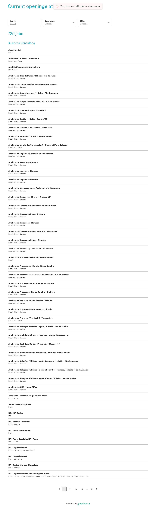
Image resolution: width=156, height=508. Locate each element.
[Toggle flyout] (73, 22)
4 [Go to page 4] (82, 489)
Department (49, 21)
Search (12, 21)
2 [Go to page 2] (70, 489)
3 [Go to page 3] (76, 489)
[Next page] (96, 489)
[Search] (24, 24)
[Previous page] (59, 489)
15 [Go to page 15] (92, 489)
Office (82, 21)
